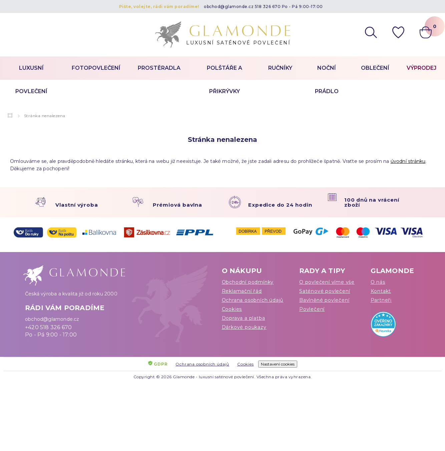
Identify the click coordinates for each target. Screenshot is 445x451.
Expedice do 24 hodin (280, 205)
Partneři (381, 300)
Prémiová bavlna (177, 205)
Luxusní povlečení (31, 79)
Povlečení (312, 309)
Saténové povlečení (324, 291)
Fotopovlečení (96, 68)
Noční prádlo (327, 79)
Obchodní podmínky (248, 282)
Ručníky (280, 68)
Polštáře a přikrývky (224, 79)
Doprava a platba (243, 318)
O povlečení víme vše (327, 282)
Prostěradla (159, 68)
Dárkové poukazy (244, 327)
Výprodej (421, 68)
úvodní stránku (408, 161)
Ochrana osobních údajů (253, 300)
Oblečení (375, 68)
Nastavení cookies (278, 364)
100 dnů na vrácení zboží (371, 202)
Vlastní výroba (76, 205)
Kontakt (381, 291)
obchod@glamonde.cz (229, 6)
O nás (378, 282)
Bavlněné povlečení (324, 300)
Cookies (232, 309)
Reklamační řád (242, 291)
